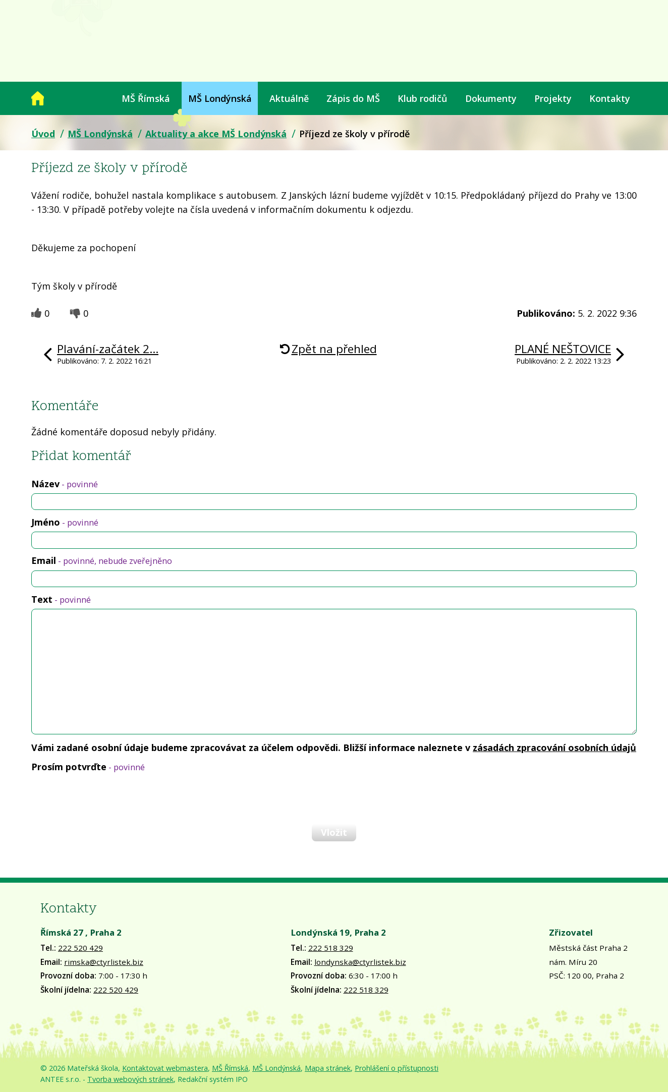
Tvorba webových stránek (130, 1079)
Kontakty (609, 98)
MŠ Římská (146, 98)
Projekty (553, 98)
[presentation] (108, 797)
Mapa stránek (328, 1068)
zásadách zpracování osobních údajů (554, 747)
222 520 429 (80, 948)
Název (64, 484)
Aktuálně (289, 98)
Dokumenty (491, 98)
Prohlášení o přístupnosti (396, 1068)
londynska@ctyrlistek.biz (360, 962)
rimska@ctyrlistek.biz (103, 962)
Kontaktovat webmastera (165, 1068)
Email (101, 560)
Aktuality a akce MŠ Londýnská (216, 134)
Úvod (37, 98)
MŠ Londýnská (220, 98)
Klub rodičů (422, 98)
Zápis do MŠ (353, 98)
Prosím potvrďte (88, 767)
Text (61, 599)
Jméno (64, 522)
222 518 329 (330, 948)
